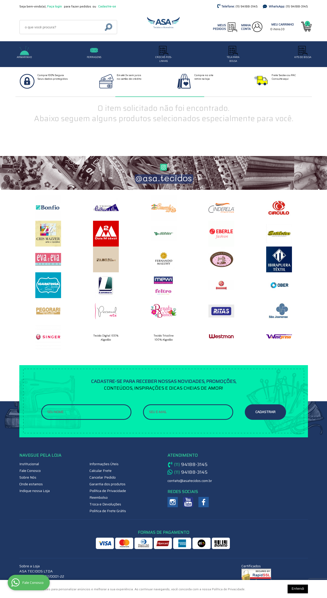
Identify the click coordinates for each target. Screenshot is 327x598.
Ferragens (94, 57)
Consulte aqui (280, 79)
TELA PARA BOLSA (233, 59)
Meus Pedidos (219, 27)
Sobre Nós (27, 477)
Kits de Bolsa (302, 57)
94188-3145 (247, 6)
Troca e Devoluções (105, 504)
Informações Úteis (104, 464)
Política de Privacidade (107, 491)
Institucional (29, 464)
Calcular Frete (100, 470)
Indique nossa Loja (34, 491)
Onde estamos (31, 484)
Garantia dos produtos (107, 484)
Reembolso (98, 497)
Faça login (54, 6)
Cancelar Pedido (102, 477)
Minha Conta (246, 27)
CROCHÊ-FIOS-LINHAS (163, 59)
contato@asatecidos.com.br (189, 481)
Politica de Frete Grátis (107, 511)
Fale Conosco (30, 470)
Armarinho (24, 57)
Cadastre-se (107, 6)
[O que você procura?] (109, 27)
